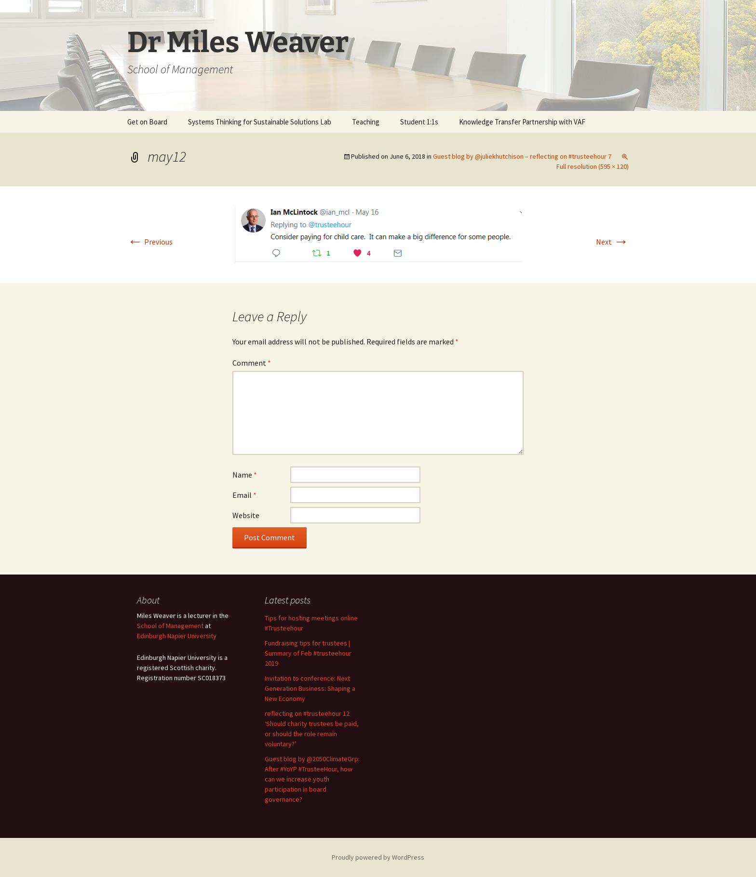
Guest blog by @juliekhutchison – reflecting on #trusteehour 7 (522, 156)
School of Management (170, 625)
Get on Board (147, 121)
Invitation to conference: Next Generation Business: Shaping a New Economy (310, 688)
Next (612, 242)
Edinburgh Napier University (176, 635)
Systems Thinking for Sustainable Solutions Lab (259, 121)
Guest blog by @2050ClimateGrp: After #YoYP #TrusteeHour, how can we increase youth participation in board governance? (312, 779)
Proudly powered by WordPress (378, 857)
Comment (251, 363)
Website (245, 515)
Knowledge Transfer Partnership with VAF (522, 121)
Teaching (365, 121)
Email (244, 495)
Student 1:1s (419, 121)
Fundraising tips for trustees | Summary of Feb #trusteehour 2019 (308, 653)
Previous (150, 242)
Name (244, 475)
